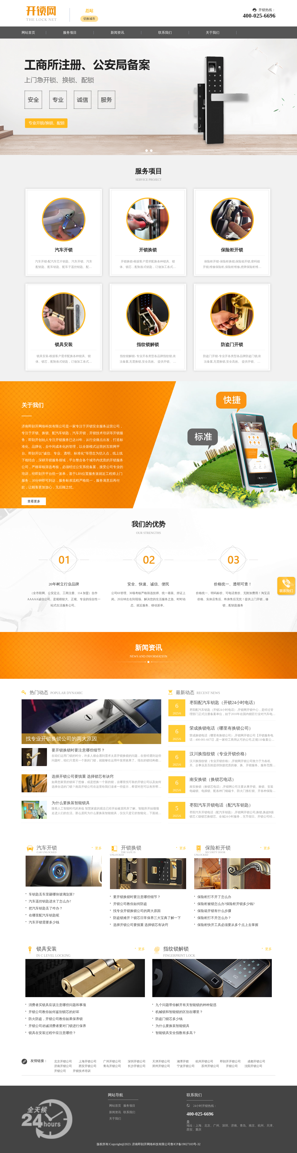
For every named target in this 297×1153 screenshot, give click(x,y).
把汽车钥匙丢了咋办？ (46, 908)
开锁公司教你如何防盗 (130, 904)
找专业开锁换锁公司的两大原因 (61, 738)
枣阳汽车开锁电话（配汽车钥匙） (221, 805)
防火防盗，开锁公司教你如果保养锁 (56, 1019)
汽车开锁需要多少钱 (44, 922)
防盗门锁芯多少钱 (169, 1019)
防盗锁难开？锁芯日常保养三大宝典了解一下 (147, 918)
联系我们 (165, 32)
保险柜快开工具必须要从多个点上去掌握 (227, 925)
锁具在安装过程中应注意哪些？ (52, 1033)
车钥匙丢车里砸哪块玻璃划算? (51, 894)
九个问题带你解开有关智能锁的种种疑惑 (185, 1005)
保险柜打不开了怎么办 (214, 897)
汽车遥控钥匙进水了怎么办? (50, 901)
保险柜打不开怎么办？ (214, 918)
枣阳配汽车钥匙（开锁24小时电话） (223, 702)
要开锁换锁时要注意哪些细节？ (78, 750)
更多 (97, 848)
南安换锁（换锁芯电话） (213, 779)
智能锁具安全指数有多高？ (175, 1033)
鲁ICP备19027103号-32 (185, 1144)
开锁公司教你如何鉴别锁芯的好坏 (54, 1012)
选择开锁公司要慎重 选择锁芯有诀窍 (83, 776)
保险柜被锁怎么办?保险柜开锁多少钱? (225, 904)
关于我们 (212, 32)
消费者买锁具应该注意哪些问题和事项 (57, 1005)
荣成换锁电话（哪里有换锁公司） (221, 728)
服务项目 (70, 32)
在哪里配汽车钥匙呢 (44, 915)
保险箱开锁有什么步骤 (214, 911)
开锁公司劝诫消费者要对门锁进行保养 (57, 1026)
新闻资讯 (117, 32)
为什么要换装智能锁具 (71, 803)
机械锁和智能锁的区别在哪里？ (179, 1012)
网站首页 (28, 32)
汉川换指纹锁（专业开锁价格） (219, 753)
